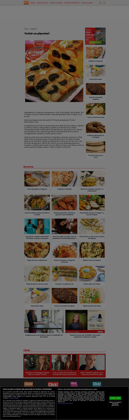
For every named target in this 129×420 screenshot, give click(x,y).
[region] (64, 403)
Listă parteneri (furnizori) (65, 403)
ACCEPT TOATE (115, 398)
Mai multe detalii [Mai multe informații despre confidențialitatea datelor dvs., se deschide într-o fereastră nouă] (14, 398)
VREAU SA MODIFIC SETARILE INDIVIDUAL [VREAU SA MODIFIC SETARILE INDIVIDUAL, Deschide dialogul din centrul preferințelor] (115, 404)
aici (15, 410)
